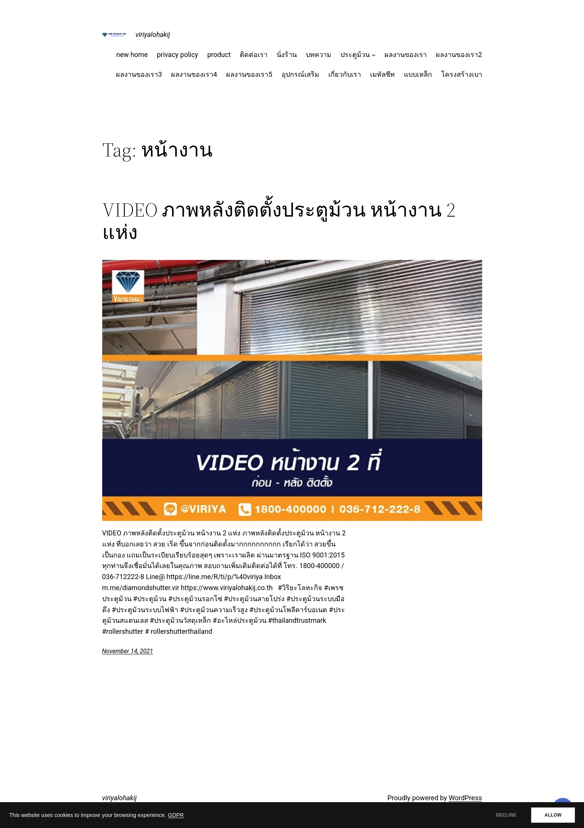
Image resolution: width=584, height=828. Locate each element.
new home (132, 55)
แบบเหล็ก (418, 74)
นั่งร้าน (287, 55)
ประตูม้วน (355, 55)
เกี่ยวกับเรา (344, 74)
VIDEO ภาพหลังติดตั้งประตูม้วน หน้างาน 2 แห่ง (278, 221)
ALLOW (553, 815)
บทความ (318, 55)
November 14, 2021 (127, 651)
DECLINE (506, 815)
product (219, 55)
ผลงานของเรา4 (194, 74)
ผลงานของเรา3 (139, 74)
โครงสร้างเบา (461, 74)
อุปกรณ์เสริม (300, 74)
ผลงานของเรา (406, 55)
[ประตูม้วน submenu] (374, 55)
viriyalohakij (153, 34)
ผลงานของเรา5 (249, 74)
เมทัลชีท (382, 74)
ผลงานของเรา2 (459, 55)
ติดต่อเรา (253, 55)
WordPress (465, 798)
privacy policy (177, 55)
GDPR (176, 815)
